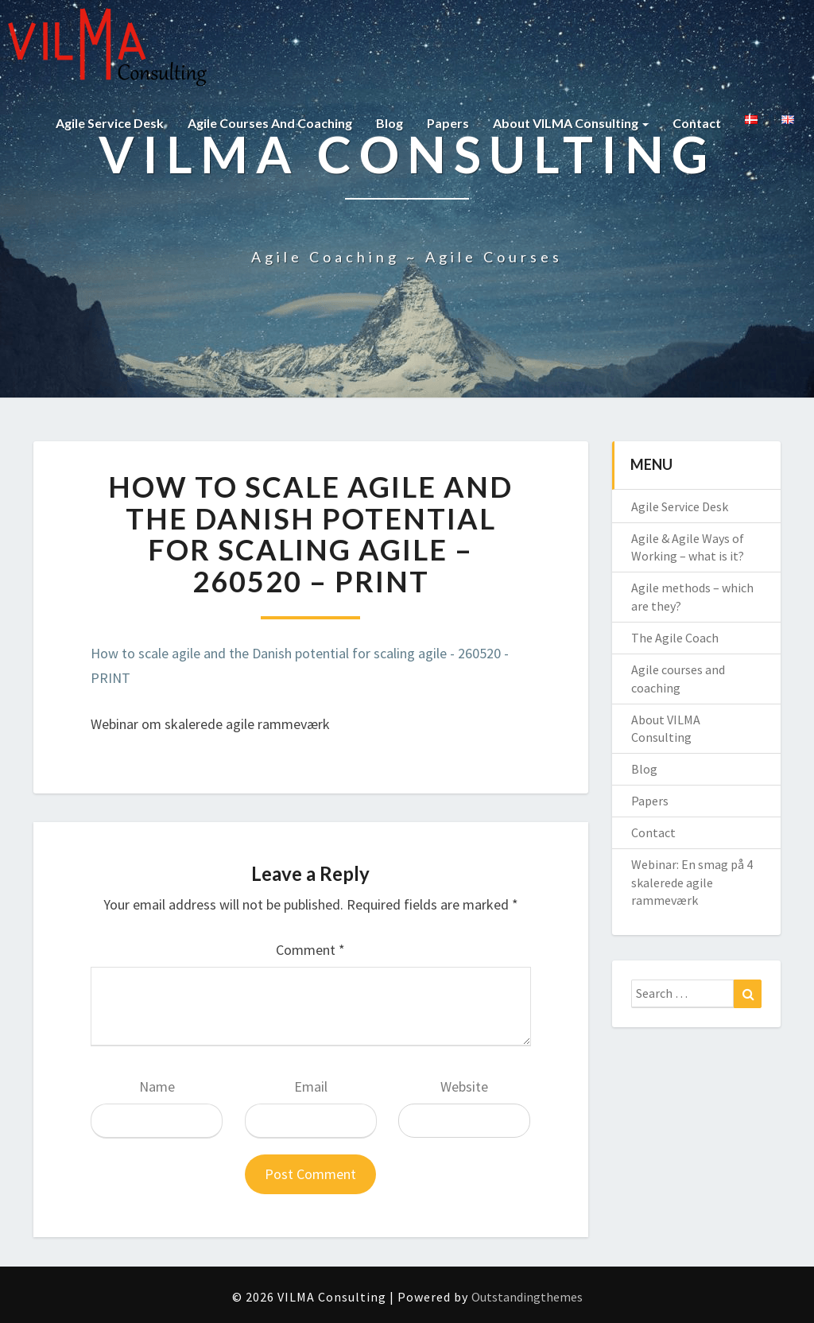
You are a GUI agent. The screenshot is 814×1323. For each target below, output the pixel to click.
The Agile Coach (675, 638)
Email (311, 1086)
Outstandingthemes (527, 1297)
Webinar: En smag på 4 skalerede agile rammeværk (692, 882)
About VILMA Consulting (571, 122)
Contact (697, 122)
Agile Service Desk (110, 122)
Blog (389, 122)
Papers (448, 122)
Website (464, 1086)
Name (157, 1086)
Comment (310, 950)
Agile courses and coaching (270, 122)
